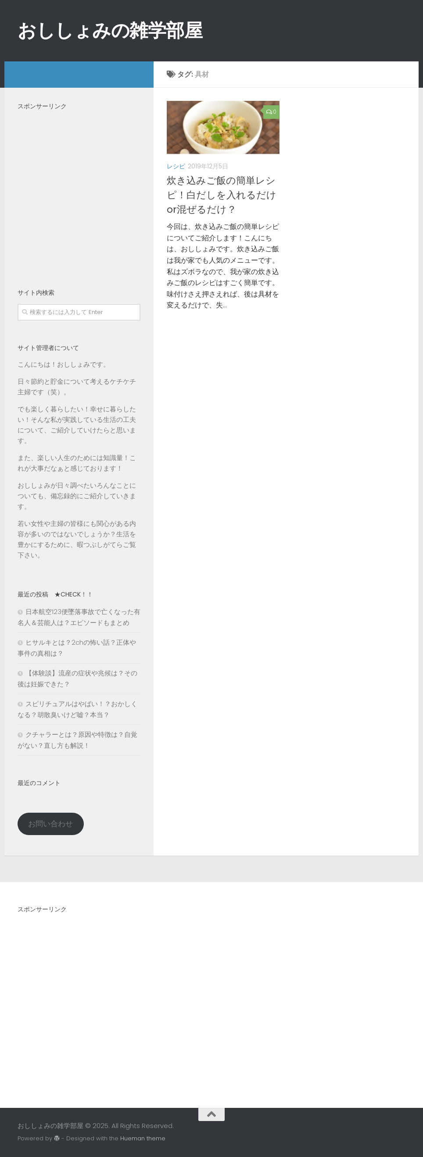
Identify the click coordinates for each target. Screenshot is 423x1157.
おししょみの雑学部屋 (110, 30)
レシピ (176, 166)
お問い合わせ (50, 823)
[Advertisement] (79, 193)
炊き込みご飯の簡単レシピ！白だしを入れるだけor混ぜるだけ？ (221, 195)
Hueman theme (142, 1138)
